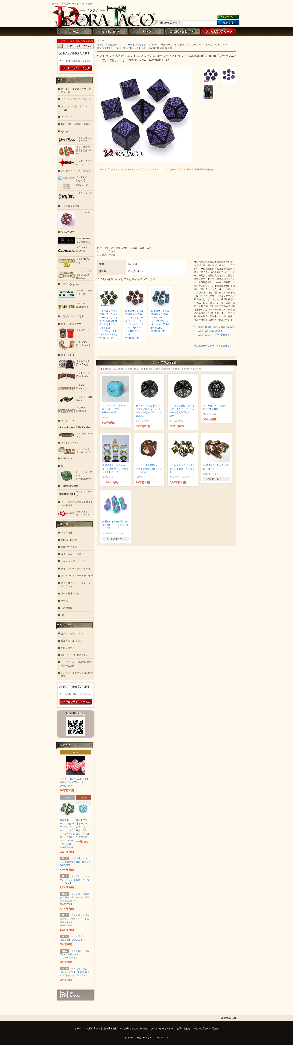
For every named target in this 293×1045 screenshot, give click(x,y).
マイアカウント (228, 17)
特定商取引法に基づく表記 (134, 1028)
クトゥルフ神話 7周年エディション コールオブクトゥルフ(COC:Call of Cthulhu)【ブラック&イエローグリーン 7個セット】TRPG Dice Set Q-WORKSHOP (108, 324)
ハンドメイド (68, 420)
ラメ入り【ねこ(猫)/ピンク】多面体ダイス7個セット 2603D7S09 (74, 782)
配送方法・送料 (109, 1028)
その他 (64, 131)
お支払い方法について (72, 633)
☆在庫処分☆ (68, 532)
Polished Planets (69, 486)
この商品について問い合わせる (214, 334)
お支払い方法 (91, 1028)
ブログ (146, 31)
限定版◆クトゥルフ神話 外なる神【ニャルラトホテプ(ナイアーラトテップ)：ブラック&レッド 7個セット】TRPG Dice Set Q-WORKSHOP (134, 324)
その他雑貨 (66, 608)
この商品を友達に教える (210, 330)
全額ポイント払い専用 (72, 316)
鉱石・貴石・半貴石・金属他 (75, 124)
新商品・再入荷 (69, 539)
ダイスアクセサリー (71, 323)
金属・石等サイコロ (71, 554)
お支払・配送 (110, 31)
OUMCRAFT (67, 232)
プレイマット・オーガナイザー (77, 575)
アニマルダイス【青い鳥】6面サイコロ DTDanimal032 (113, 409)
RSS (72, 993)
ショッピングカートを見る (75, 68)
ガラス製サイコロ (70, 206)
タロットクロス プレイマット (76, 99)
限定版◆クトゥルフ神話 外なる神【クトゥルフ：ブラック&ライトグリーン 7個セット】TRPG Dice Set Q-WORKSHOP (67, 834)
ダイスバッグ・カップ (72, 561)
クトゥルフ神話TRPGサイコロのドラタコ (73, 3)
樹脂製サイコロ (115, 44)
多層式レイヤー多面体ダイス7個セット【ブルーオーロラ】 (115, 525)
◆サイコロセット (136, 44)
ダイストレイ (68, 354)
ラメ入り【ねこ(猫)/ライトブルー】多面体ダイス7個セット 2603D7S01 (74, 972)
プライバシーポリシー (162, 1028)
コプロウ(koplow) (70, 284)
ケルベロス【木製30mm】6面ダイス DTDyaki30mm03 (74, 954)
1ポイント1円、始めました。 (76, 655)
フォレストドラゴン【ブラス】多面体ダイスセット (182, 468)
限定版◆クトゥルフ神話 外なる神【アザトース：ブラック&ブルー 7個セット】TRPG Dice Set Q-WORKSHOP (160, 321)
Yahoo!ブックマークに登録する (214, 346)
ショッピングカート (219, 31)
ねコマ (64, 465)
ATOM (75, 996)
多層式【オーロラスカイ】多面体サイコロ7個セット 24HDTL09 (115, 468)
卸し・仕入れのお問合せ (206, 1028)
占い (63, 615)
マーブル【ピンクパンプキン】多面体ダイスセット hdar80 (74, 879)
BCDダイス (66, 458)
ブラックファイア (70, 442)
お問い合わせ (182, 31)
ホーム (74, 31)
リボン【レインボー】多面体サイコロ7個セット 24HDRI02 (75, 862)
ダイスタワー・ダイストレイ (75, 568)
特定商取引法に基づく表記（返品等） (217, 326)
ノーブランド (68, 117)
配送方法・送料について (73, 640)
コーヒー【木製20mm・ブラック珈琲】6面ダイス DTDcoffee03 (149, 468)
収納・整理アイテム (71, 593)
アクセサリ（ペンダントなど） (77, 170)
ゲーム (64, 600)
